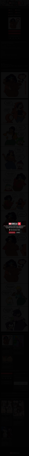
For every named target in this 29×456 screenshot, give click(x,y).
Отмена (18, 232)
